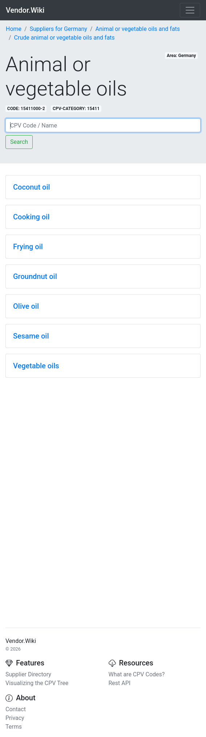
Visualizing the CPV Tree (36, 683)
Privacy (14, 717)
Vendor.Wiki (25, 10)
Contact (15, 709)
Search (19, 141)
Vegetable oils (36, 365)
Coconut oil (31, 187)
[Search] (103, 125)
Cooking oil (31, 216)
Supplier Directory (28, 674)
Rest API (120, 683)
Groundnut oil (35, 276)
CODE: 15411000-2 (26, 108)
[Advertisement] (103, 434)
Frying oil (28, 246)
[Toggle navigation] (190, 10)
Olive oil (26, 306)
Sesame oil (31, 336)
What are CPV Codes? (137, 674)
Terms (13, 726)
